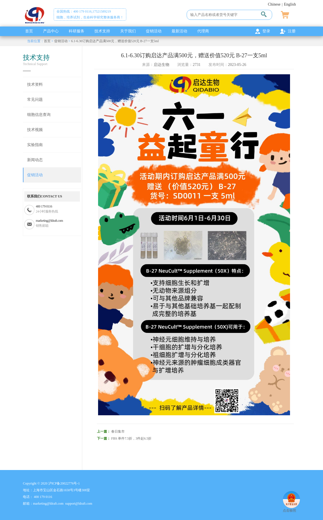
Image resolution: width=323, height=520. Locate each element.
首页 (29, 31)
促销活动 (154, 31)
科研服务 (76, 31)
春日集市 (118, 431)
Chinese (274, 4)
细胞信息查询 (39, 115)
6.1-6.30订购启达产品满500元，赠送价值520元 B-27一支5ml (115, 41)
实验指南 (35, 145)
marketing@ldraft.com (49, 221)
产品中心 (51, 31)
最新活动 (179, 31)
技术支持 (102, 31)
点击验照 (291, 508)
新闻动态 (35, 160)
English (290, 4)
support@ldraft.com (78, 503)
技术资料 (35, 84)
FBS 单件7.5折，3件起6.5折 (131, 438)
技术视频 (35, 130)
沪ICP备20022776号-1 (64, 483)
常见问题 (35, 99)
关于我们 (128, 31)
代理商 (203, 31)
